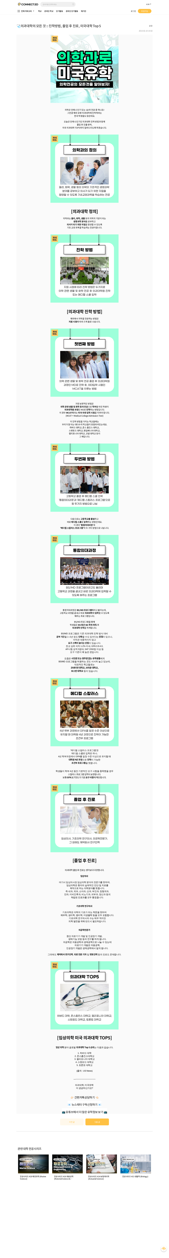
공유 (151, 25)
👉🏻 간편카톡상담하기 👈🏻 (84, 1097)
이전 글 (72, 1122)
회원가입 (144, 11)
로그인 (133, 11)
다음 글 (97, 1122)
